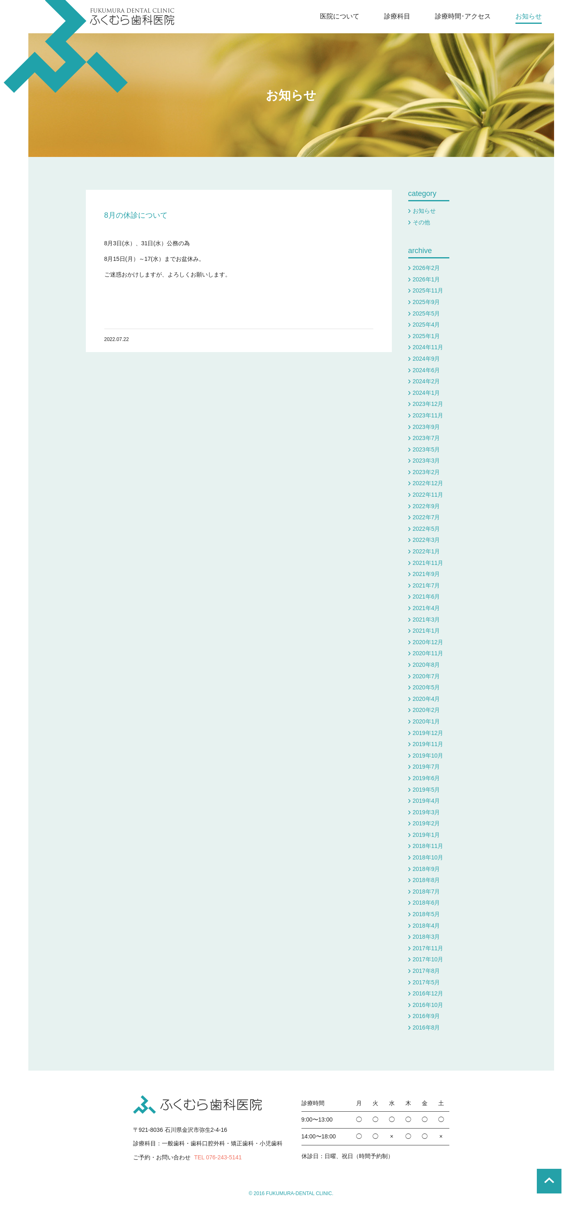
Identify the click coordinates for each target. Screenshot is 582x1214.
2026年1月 (426, 279)
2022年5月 (426, 528)
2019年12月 (428, 733)
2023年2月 (426, 472)
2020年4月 (426, 699)
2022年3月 (426, 540)
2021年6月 (426, 596)
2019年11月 (428, 744)
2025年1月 (426, 336)
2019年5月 (426, 789)
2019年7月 (426, 766)
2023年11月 (428, 415)
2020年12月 (428, 642)
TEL (218, 1157)
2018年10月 (428, 857)
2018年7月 (426, 891)
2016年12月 (428, 993)
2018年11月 (428, 846)
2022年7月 (426, 517)
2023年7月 (426, 438)
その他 (421, 222)
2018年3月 (426, 936)
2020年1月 (426, 721)
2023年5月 (426, 449)
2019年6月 (426, 778)
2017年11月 (428, 948)
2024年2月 (426, 381)
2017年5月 (426, 982)
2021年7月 (426, 585)
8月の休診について (136, 215)
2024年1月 (426, 392)
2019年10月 (428, 755)
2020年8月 (426, 664)
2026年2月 (426, 268)
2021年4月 (426, 608)
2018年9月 (426, 869)
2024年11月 (428, 347)
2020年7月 (426, 676)
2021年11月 (428, 563)
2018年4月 (426, 925)
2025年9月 (426, 302)
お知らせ (291, 95)
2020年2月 (426, 710)
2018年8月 (426, 880)
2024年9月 (426, 358)
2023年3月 (426, 460)
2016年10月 (428, 1005)
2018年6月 (426, 902)
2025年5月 (426, 313)
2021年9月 (426, 574)
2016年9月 (426, 1016)
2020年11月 (428, 653)
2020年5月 (426, 687)
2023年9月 (426, 427)
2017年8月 (426, 971)
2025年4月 (426, 324)
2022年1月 (426, 551)
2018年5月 (426, 914)
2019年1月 (426, 835)
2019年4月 (426, 800)
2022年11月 (428, 494)
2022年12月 (428, 483)
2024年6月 (426, 370)
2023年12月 (428, 404)
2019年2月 (426, 823)
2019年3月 (426, 812)
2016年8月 (426, 1027)
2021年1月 (426, 630)
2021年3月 (426, 619)
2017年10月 (428, 959)
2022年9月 (426, 506)
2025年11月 (428, 290)
